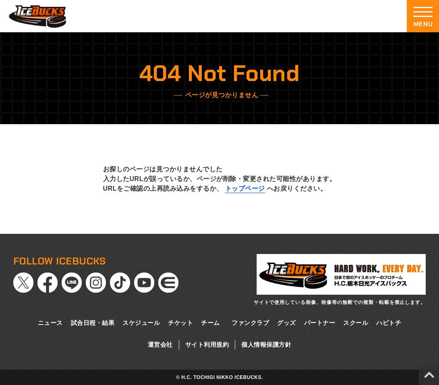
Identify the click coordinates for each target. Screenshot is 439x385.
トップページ (245, 188)
